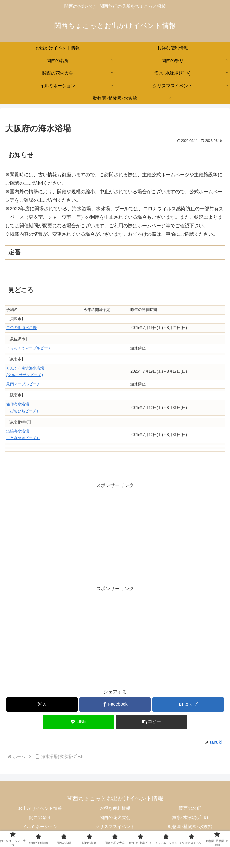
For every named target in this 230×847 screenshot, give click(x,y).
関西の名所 (190, 808)
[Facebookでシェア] (115, 704)
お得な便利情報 (115, 808)
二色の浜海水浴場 (21, 327)
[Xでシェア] (42, 704)
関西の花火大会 (115, 817)
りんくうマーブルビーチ (31, 348)
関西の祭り (40, 817)
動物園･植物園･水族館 (190, 826)
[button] (151, 722)
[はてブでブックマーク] (188, 704)
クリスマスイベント (115, 826)
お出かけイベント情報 (40, 808)
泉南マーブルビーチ (23, 384)
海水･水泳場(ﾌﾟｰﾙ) (190, 817)
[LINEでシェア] (78, 722)
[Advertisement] (115, 533)
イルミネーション (40, 826)
